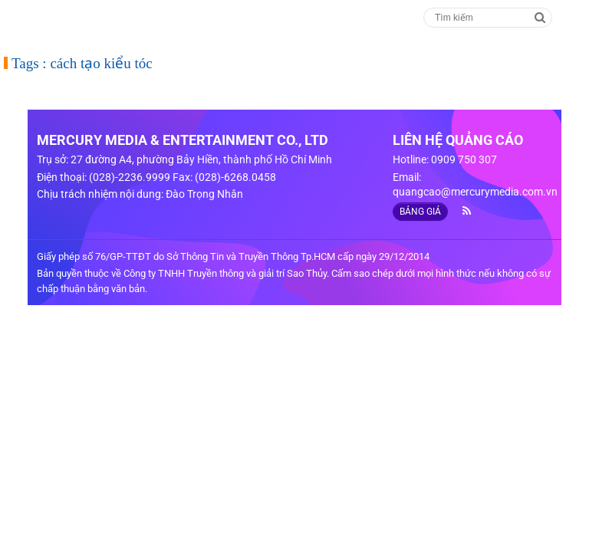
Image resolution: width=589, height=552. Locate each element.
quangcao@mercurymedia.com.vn (475, 192)
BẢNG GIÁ (420, 211)
